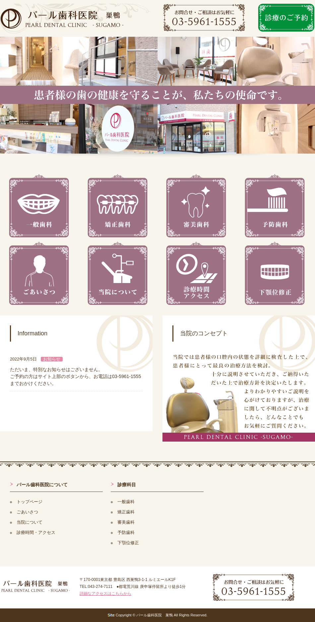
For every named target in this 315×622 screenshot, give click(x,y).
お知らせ (51, 359)
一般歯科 (126, 502)
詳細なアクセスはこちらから (105, 593)
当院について (29, 522)
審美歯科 (126, 522)
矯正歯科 (126, 512)
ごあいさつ (27, 512)
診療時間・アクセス (36, 532)
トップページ (29, 502)
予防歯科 (126, 532)
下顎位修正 (128, 543)
